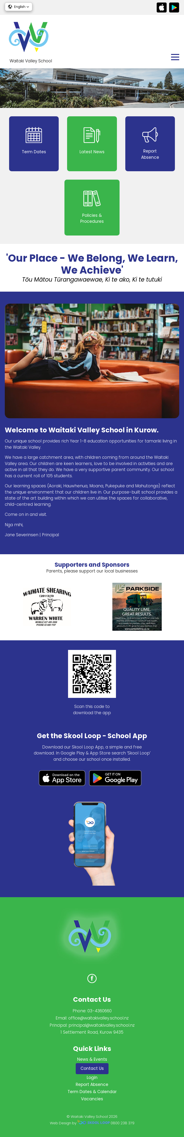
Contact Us (92, 1068)
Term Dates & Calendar (92, 1092)
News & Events (92, 1059)
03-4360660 (99, 1011)
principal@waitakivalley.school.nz (102, 1025)
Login (92, 1077)
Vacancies (92, 1099)
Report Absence (92, 1084)
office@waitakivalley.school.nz (98, 1018)
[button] (18, 7)
